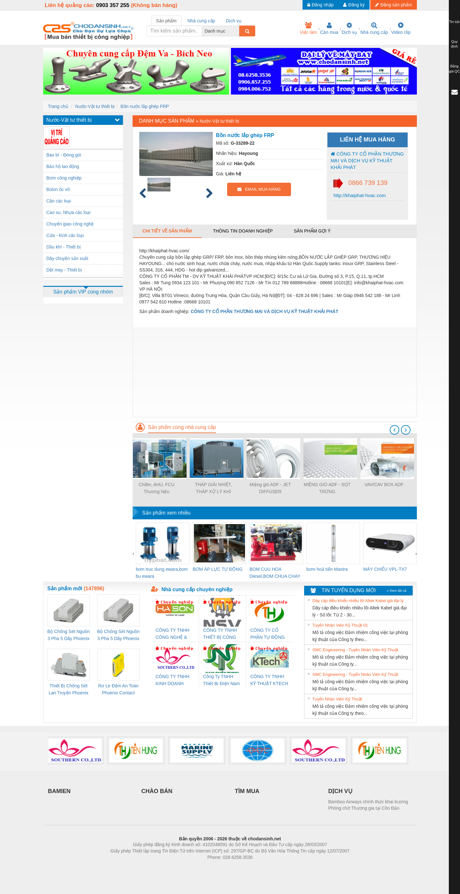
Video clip (400, 28)
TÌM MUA (247, 791)
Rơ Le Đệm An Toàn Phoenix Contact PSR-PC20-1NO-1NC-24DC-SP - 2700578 (118, 689)
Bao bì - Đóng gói (63, 154)
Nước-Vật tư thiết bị (95, 106)
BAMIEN (59, 791)
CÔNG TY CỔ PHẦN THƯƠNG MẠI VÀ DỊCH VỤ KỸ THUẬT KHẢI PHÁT (367, 160)
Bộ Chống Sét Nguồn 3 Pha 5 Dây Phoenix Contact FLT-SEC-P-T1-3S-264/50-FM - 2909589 (68, 635)
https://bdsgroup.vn (222, 866)
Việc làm (308, 28)
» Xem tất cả (396, 590)
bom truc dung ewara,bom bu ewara (162, 573)
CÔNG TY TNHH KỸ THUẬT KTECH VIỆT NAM (269, 680)
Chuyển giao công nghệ (70, 223)
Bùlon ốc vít (58, 189)
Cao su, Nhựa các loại (68, 212)
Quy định (454, 44)
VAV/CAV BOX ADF (383, 484)
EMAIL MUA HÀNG (258, 189)
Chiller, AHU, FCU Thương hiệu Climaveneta (156, 488)
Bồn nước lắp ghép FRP (144, 106)
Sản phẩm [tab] (166, 20)
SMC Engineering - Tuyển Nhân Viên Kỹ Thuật (355, 649)
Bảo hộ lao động (62, 166)
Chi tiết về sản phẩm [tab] (167, 230)
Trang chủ (58, 106)
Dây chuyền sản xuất (67, 258)
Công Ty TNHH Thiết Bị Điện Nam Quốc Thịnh (221, 680)
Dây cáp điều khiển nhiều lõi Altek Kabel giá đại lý (357, 600)
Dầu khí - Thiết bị (63, 246)
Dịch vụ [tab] (233, 20)
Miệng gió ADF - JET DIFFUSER (270, 488)
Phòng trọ (189, 866)
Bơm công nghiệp (63, 177)
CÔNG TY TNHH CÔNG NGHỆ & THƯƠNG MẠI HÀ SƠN (174, 634)
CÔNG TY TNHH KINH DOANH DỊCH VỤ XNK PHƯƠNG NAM (172, 680)
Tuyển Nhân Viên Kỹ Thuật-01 (340, 625)
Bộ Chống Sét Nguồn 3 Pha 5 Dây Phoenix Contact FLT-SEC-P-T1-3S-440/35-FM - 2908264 (118, 635)
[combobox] (237, 31)
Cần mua (329, 28)
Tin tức (454, 22)
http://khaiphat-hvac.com (359, 195)
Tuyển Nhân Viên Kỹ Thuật (337, 699)
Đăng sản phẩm (393, 4)
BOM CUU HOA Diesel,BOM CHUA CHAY (274, 573)
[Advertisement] (275, 372)
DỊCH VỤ (340, 791)
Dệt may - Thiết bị (64, 269)
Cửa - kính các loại (65, 235)
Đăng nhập (320, 4)
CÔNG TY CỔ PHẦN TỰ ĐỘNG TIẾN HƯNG (267, 634)
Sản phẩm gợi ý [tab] (312, 230)
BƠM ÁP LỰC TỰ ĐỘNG (217, 569)
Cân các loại (58, 200)
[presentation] (394, 430)
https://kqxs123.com (260, 866)
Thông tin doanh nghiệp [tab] (242, 230)
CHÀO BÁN (157, 791)
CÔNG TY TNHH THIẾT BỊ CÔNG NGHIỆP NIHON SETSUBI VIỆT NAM (220, 634)
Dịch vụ (349, 28)
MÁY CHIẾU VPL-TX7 (385, 569)
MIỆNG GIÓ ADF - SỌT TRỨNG (327, 488)
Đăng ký (353, 4)
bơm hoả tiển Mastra (327, 569)
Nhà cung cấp (374, 28)
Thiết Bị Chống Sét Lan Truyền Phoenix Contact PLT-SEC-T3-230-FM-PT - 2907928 (68, 689)
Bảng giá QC (454, 68)
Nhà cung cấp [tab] (201, 20)
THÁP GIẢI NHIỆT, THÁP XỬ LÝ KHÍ (213, 488)
